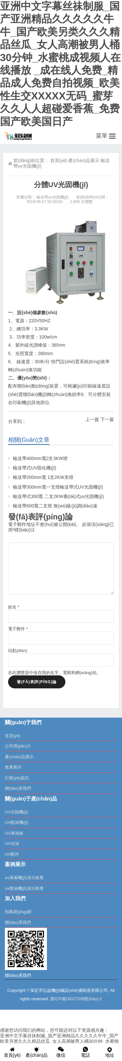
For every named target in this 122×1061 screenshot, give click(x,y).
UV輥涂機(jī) (16, 822)
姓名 (13, 607)
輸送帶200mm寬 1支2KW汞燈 (43, 477)
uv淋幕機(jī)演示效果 (24, 877)
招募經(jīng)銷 (18, 911)
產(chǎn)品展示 (83, 160)
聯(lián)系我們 (18, 788)
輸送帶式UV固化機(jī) (34, 467)
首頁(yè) (58, 160)
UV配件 (12, 854)
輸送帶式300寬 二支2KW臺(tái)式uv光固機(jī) (60, 496)
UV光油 (12, 843)
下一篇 (107, 419)
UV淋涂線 (14, 833)
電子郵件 (18, 628)
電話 (85, 1052)
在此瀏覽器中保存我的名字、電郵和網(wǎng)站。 (54, 672)
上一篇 (92, 419)
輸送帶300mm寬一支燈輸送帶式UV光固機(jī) (58, 487)
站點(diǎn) (17, 650)
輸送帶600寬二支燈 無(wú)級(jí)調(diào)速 (55, 505)
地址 (110, 1052)
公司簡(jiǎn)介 (18, 746)
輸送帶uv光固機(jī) (53, 197)
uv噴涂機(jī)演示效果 (24, 888)
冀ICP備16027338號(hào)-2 (76, 998)
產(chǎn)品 (36, 1052)
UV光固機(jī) (16, 812)
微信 (61, 1052)
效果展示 (13, 767)
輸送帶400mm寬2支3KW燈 (40, 458)
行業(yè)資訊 (17, 777)
